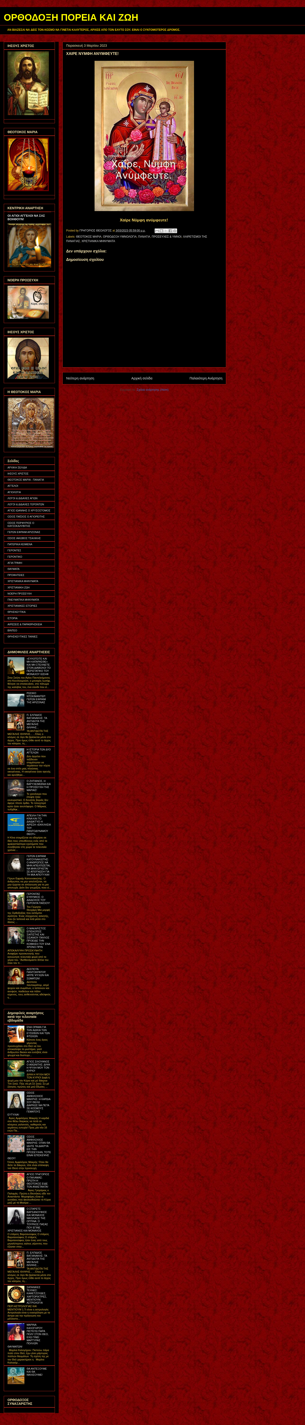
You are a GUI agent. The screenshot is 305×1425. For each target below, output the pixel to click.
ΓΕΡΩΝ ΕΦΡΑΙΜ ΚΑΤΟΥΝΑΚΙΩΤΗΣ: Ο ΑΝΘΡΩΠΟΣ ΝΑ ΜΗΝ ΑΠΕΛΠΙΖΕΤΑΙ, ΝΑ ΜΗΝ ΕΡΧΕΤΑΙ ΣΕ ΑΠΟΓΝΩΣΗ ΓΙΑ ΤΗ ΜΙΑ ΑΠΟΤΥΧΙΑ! (38, 865)
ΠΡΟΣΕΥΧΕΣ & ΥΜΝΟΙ (167, 236)
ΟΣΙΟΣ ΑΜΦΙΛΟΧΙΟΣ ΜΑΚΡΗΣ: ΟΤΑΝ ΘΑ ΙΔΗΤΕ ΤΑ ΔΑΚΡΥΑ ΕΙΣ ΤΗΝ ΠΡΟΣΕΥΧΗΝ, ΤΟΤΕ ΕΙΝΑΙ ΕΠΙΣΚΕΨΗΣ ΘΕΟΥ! (29, 1147)
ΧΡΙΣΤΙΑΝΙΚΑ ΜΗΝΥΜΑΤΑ (98, 241)
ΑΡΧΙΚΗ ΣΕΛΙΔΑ (17, 467)
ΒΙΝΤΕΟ (12, 630)
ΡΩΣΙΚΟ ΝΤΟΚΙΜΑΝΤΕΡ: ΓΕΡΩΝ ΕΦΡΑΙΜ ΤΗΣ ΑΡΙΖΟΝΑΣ (36, 698)
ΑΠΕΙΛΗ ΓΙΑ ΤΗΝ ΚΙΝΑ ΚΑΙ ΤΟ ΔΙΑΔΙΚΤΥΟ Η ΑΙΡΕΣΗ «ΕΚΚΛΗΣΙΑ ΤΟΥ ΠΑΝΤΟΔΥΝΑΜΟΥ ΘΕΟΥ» (39, 824)
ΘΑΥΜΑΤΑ (13, 569)
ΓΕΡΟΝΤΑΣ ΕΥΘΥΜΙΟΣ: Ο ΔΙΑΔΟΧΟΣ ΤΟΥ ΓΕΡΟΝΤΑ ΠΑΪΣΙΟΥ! (38, 898)
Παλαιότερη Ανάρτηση (206, 378)
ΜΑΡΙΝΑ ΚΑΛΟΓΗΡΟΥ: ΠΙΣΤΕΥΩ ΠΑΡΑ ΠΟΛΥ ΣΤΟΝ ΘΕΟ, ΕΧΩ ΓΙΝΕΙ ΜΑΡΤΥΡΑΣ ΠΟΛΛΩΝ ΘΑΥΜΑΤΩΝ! (28, 1335)
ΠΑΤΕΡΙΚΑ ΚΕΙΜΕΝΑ (20, 544)
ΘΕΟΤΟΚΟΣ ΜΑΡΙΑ (88, 236)
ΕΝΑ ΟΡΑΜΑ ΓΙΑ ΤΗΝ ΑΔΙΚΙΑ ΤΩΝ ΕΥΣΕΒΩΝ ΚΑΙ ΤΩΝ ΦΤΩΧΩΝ (38, 1032)
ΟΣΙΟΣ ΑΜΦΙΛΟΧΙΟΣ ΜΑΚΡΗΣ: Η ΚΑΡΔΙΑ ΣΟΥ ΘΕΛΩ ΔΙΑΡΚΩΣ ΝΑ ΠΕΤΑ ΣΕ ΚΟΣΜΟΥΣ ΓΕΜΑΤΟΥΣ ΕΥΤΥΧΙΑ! (29, 1103)
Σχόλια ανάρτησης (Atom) (153, 389)
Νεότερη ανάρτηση (80, 378)
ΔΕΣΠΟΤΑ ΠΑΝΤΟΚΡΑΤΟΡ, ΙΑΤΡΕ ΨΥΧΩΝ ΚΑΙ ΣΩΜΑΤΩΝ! (38, 974)
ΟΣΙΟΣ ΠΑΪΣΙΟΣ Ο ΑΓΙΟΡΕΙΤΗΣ (26, 516)
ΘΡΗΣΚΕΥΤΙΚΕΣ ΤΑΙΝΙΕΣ (23, 636)
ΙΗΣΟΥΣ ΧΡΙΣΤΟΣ (18, 473)
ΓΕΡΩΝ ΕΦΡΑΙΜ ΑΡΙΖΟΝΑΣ (24, 532)
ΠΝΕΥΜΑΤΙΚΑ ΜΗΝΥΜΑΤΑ (23, 599)
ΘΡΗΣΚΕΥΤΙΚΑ (17, 611)
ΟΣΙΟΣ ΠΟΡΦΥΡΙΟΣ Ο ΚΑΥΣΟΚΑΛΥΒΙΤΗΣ (21, 524)
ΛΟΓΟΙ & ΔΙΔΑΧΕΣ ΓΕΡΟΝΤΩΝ (26, 504)
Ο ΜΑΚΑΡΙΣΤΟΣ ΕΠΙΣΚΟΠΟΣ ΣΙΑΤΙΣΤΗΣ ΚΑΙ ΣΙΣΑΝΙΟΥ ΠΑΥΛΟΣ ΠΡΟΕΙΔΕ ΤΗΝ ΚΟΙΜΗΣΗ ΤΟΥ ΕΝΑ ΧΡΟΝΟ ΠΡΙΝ (38, 937)
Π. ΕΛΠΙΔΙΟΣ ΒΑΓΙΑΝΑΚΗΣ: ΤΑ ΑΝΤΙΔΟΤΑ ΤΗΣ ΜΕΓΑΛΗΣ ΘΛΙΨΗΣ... (37, 721)
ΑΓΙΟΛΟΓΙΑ (14, 492)
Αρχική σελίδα (141, 378)
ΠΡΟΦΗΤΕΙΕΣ (16, 575)
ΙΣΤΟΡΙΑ (13, 618)
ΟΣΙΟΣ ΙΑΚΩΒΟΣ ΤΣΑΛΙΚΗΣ (24, 538)
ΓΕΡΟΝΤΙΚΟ (15, 556)
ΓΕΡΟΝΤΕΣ (14, 550)
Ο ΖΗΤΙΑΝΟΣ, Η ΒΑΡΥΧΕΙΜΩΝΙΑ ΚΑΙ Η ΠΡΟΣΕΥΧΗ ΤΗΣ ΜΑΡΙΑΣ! (39, 786)
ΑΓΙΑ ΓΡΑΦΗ (15, 562)
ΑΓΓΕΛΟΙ (13, 485)
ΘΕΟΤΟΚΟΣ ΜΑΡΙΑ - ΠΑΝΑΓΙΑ (26, 479)
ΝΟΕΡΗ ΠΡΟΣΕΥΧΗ (20, 593)
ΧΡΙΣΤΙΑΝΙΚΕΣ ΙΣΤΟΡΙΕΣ (22, 605)
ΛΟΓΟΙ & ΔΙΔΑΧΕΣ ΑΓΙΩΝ (23, 498)
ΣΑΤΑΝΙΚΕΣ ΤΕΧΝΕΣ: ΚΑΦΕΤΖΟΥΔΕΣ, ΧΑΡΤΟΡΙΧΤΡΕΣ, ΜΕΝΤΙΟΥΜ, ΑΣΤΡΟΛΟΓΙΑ (37, 1295)
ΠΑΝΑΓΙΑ (144, 236)
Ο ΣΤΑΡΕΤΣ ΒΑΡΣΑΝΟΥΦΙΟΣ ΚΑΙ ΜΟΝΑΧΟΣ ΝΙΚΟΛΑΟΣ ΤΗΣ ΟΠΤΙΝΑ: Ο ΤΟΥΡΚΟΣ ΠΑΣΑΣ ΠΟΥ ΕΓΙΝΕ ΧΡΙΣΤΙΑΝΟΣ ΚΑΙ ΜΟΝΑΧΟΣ (28, 1219)
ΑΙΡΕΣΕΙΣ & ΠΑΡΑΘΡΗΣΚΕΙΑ (25, 624)
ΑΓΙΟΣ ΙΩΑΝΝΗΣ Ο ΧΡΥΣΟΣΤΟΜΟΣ (29, 510)
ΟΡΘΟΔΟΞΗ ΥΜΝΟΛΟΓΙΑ (120, 236)
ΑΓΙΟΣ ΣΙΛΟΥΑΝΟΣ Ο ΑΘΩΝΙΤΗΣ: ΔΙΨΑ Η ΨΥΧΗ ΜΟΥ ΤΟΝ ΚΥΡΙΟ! (38, 1066)
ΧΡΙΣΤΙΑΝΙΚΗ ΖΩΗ (19, 587)
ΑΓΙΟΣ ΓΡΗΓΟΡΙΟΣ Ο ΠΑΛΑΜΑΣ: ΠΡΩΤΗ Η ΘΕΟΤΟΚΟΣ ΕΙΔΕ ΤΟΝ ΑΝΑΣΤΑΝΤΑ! (38, 1180)
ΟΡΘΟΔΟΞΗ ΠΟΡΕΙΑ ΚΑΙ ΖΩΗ (71, 17)
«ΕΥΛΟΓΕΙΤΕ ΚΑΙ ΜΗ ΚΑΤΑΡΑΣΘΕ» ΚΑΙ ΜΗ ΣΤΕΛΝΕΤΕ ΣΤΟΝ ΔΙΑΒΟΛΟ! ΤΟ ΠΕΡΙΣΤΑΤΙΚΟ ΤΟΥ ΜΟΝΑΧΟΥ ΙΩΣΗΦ (38, 666)
